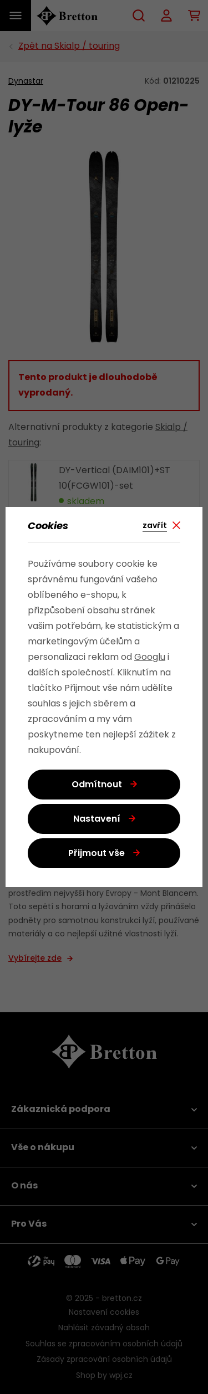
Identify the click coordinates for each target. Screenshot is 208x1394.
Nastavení (96, 819)
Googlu (149, 657)
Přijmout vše (96, 853)
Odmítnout (97, 785)
